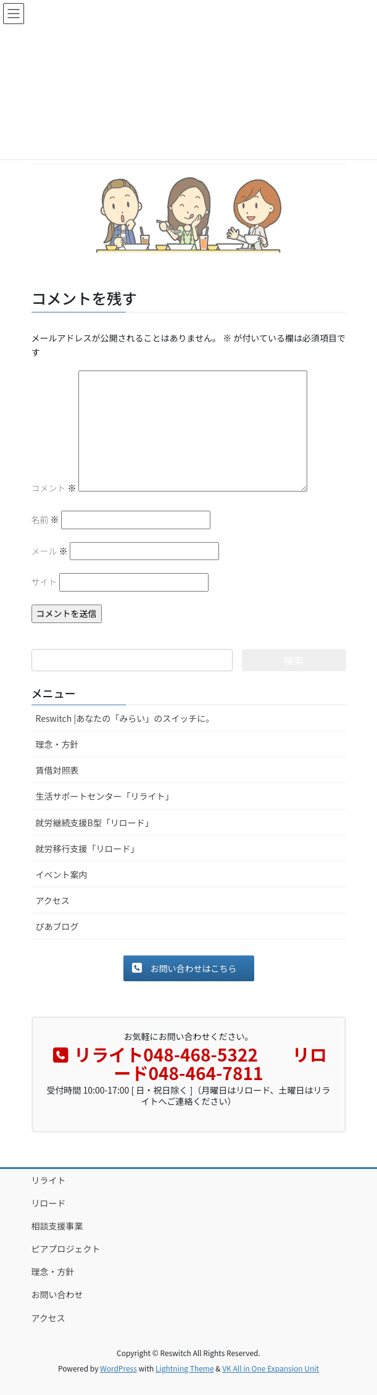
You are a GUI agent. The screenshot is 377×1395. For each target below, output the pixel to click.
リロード (48, 1203)
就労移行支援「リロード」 (87, 848)
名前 (45, 519)
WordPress (118, 1368)
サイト (44, 582)
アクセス (53, 900)
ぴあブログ (57, 926)
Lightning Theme (184, 1368)
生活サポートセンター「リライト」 (105, 796)
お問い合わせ (57, 1294)
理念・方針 (57, 744)
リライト (48, 1180)
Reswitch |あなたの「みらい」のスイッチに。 (125, 718)
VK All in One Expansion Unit (270, 1368)
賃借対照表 (57, 770)
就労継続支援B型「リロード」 (95, 822)
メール (49, 551)
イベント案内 (62, 874)
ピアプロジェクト (66, 1248)
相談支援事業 (57, 1226)
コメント (54, 488)
